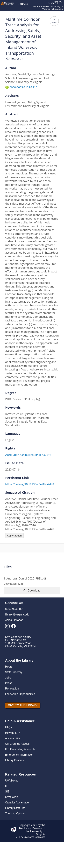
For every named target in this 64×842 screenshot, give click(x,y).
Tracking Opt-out (15, 813)
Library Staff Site (15, 808)
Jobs (8, 677)
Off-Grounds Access (17, 743)
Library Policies (14, 760)
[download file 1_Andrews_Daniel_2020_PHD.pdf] (32, 590)
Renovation (12, 688)
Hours (8, 666)
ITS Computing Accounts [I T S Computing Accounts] (20, 749)
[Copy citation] (14, 535)
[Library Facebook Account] (14, 627)
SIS (7, 791)
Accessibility (12, 738)
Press (8, 683)
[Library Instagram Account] (8, 627)
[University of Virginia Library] (14, 5)
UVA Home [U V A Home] (11, 780)
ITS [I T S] (7, 786)
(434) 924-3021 (14, 609)
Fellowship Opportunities (20, 694)
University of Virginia (37, 833)
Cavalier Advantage (17, 802)
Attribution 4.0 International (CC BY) (28, 455)
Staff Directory (13, 672)
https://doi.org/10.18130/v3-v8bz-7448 (29, 484)
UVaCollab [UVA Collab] (11, 797)
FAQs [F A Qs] (8, 727)
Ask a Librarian (14, 620)
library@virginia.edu (17, 614)
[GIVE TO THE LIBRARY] (22, 705)
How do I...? (12, 732)
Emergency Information (19, 754)
